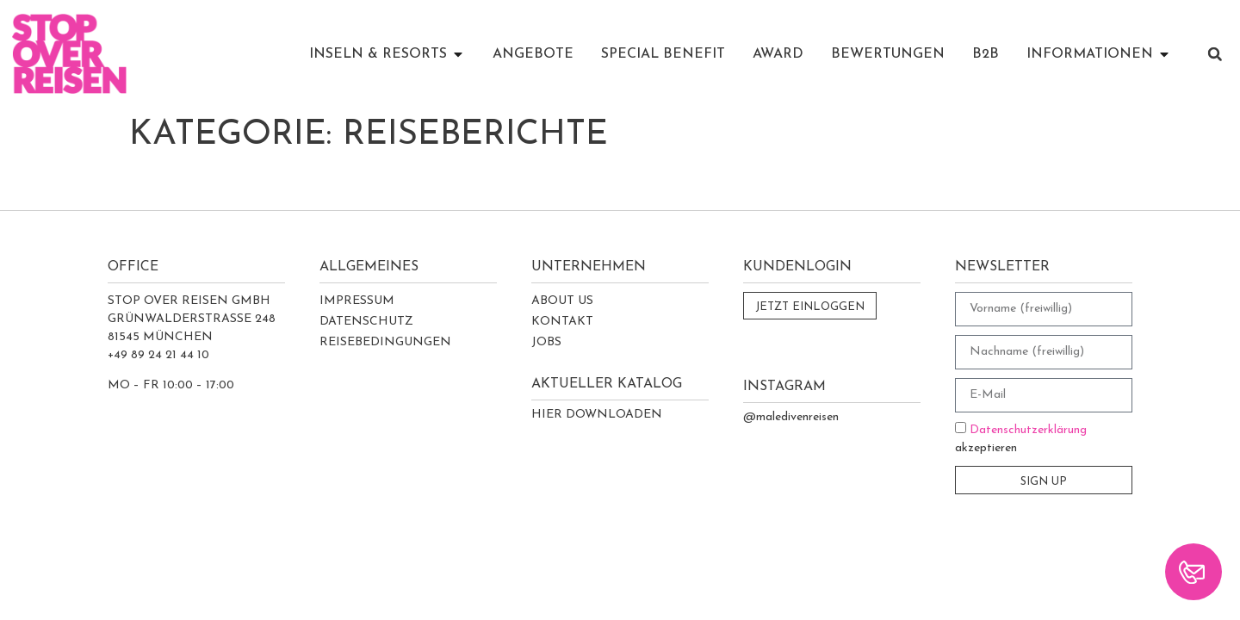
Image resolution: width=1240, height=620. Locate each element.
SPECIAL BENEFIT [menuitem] (663, 54)
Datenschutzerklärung (1028, 430)
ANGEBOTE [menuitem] (533, 54)
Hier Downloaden (596, 414)
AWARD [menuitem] (778, 54)
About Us (562, 300)
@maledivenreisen (791, 417)
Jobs (546, 342)
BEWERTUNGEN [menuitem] (888, 54)
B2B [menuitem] (985, 54)
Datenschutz (366, 321)
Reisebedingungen (385, 342)
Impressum (356, 300)
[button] (458, 54)
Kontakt (562, 321)
